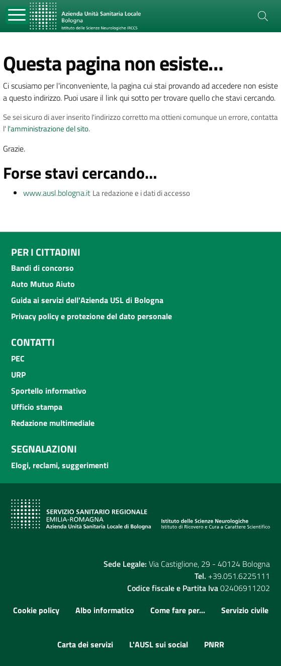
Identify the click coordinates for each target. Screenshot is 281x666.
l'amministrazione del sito (48, 128)
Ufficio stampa (36, 407)
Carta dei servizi (85, 644)
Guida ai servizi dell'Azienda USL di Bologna (87, 300)
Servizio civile (244, 610)
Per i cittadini (45, 252)
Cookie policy (36, 610)
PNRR (214, 644)
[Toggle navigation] (17, 15)
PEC (18, 358)
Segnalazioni (44, 449)
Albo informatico (104, 610)
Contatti (33, 342)
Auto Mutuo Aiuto (43, 284)
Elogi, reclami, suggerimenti (60, 465)
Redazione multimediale (53, 423)
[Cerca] (263, 16)
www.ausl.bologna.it (56, 193)
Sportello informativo (48, 391)
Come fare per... (177, 610)
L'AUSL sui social (158, 644)
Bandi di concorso (42, 268)
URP (18, 374)
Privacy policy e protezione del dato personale (91, 316)
